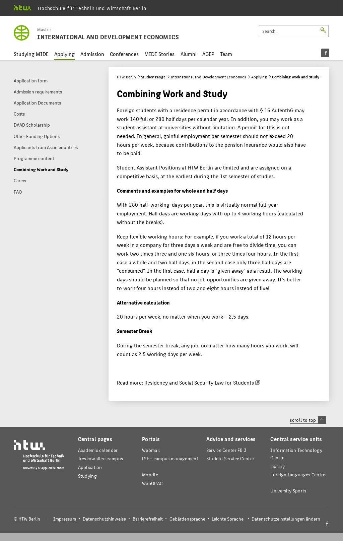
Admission (92, 54)
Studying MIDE (31, 54)
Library (277, 466)
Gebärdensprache (187, 518)
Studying (87, 475)
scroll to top (308, 419)
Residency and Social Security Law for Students (199, 382)
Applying (64, 54)
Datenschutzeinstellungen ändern (286, 518)
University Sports (288, 490)
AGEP (208, 54)
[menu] (325, 53)
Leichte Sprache (228, 518)
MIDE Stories (159, 54)
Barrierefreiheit (148, 518)
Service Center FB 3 (226, 450)
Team (226, 54)
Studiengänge (153, 77)
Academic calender (98, 450)
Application (90, 467)
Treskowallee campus (100, 458)
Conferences (124, 54)
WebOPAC (152, 483)
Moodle (150, 474)
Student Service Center (230, 458)
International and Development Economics (208, 77)
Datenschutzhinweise (104, 518)
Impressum (64, 518)
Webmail (151, 450)
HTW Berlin (126, 77)
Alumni (189, 54)
